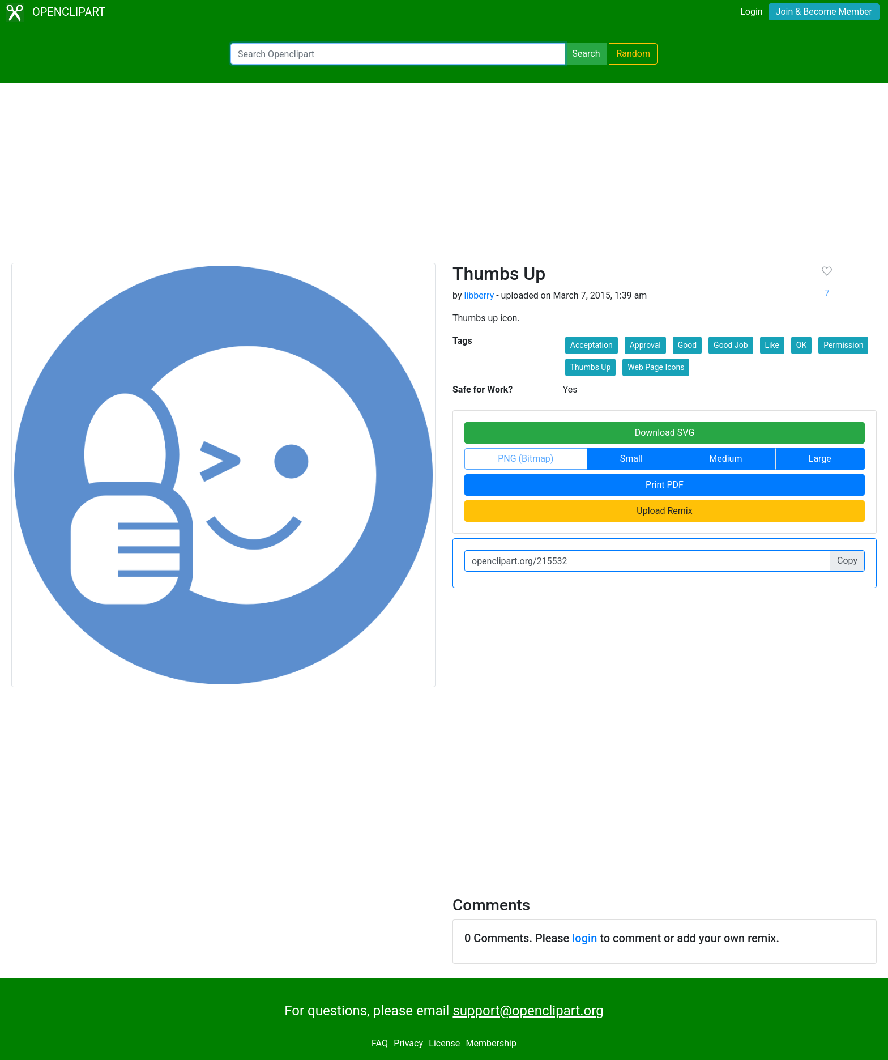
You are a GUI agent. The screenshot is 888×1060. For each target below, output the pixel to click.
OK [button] (801, 345)
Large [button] (820, 458)
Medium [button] (725, 458)
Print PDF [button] (665, 484)
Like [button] (772, 345)
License (444, 1043)
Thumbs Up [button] (590, 367)
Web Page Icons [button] (655, 367)
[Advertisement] (444, 178)
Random (633, 53)
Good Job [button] (731, 345)
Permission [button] (843, 345)
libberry (479, 295)
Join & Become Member (824, 11)
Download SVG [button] (665, 432)
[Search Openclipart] (397, 54)
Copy (847, 560)
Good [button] (687, 345)
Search (586, 53)
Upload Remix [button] (664, 510)
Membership (491, 1043)
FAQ (380, 1043)
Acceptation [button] (591, 345)
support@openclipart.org (527, 1011)
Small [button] (631, 458)
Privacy (408, 1043)
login (584, 938)
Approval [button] (645, 345)
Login (751, 11)
